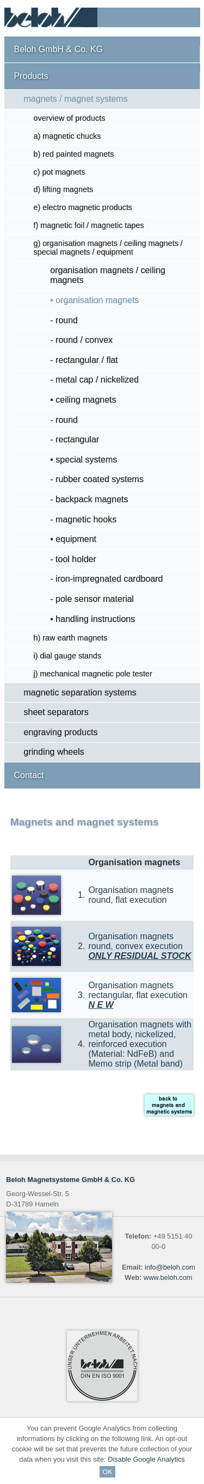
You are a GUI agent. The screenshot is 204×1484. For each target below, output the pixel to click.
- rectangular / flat (84, 360)
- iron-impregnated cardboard (106, 578)
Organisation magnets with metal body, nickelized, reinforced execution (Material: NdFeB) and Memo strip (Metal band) (139, 1044)
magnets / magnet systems (76, 98)
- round (64, 320)
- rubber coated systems (97, 479)
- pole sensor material (92, 599)
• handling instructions (92, 619)
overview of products (70, 118)
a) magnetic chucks (67, 136)
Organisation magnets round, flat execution (131, 894)
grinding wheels (54, 751)
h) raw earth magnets (71, 637)
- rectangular (74, 439)
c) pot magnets (59, 172)
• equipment (73, 539)
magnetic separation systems (80, 692)
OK (107, 1472)
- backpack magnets (89, 499)
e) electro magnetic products (83, 207)
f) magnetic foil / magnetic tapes (89, 225)
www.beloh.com (168, 1277)
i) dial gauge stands (68, 655)
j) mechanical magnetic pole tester (93, 673)
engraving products (61, 732)
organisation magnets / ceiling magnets (107, 275)
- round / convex (81, 339)
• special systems (83, 459)
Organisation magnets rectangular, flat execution (137, 995)
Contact (29, 775)
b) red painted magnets (74, 154)
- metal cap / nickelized (94, 379)
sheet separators (56, 712)
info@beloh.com (170, 1267)
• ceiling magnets (83, 399)
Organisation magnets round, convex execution (139, 946)
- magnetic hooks (83, 519)
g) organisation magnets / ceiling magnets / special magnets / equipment (108, 247)
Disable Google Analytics (146, 1459)
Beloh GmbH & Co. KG (58, 49)
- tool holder (73, 559)
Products (31, 76)
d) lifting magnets (64, 189)
